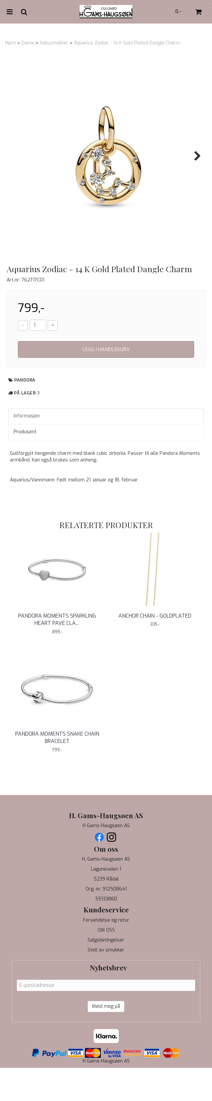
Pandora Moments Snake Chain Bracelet (57, 771)
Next (194, 155)
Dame (28, 43)
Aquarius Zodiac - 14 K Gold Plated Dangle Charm (127, 43)
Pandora (24, 413)
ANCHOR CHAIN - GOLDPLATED (154, 648)
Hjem (10, 43)
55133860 (106, 932)
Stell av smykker (106, 983)
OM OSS (106, 963)
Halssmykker (54, 43)
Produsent (25, 465)
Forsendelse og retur (106, 953)
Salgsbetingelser (106, 973)
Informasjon (27, 449)
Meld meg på (106, 1039)
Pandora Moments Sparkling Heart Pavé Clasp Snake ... (57, 652)
